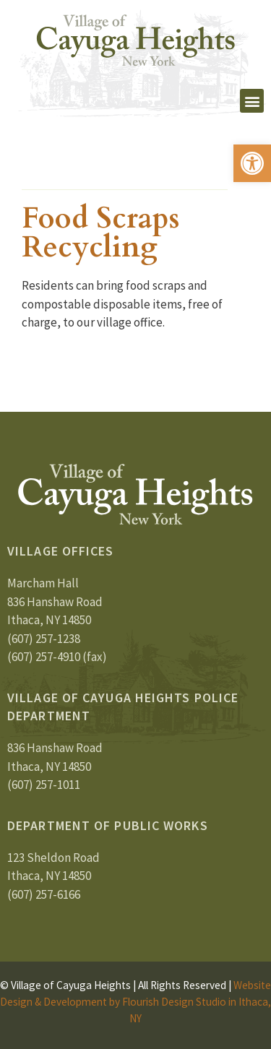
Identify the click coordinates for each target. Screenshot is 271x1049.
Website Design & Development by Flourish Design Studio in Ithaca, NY (135, 1001)
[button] (252, 163)
